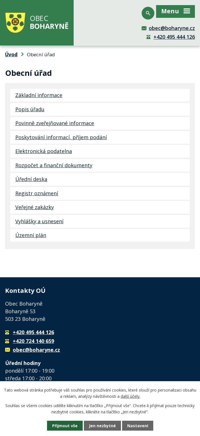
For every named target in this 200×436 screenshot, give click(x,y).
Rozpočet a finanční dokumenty (53, 165)
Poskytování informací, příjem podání (61, 137)
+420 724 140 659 (33, 341)
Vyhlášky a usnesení (39, 221)
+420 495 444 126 (174, 36)
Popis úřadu (29, 109)
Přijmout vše (65, 425)
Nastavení (137, 425)
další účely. (130, 396)
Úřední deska (31, 179)
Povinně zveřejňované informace (54, 123)
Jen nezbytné (102, 425)
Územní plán (30, 235)
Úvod (11, 54)
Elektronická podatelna (43, 151)
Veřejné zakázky (34, 207)
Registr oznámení (36, 193)
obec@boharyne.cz (172, 28)
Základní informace (38, 95)
